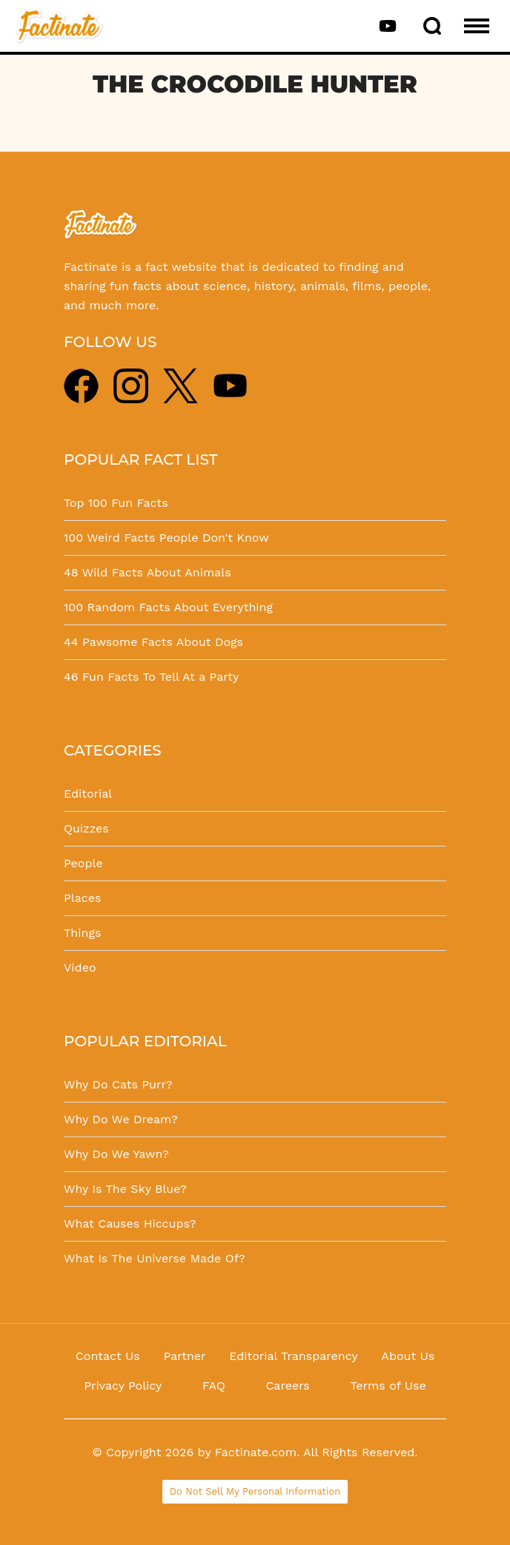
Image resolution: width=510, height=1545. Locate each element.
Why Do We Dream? (121, 1119)
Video (80, 967)
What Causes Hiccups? (130, 1223)
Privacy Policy (123, 1386)
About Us (407, 1356)
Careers (287, 1386)
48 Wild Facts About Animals (147, 572)
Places (82, 898)
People (83, 863)
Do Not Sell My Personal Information (255, 1491)
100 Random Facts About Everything (168, 607)
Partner (184, 1356)
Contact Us (108, 1356)
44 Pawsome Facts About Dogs (153, 642)
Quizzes (86, 828)
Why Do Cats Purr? (118, 1084)
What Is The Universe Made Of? (154, 1258)
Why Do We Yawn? (116, 1154)
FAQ (213, 1386)
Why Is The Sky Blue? (125, 1189)
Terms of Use (387, 1386)
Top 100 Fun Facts (116, 503)
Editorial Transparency (293, 1356)
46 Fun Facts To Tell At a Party (151, 677)
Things (82, 933)
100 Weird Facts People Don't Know (166, 538)
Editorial (88, 794)
